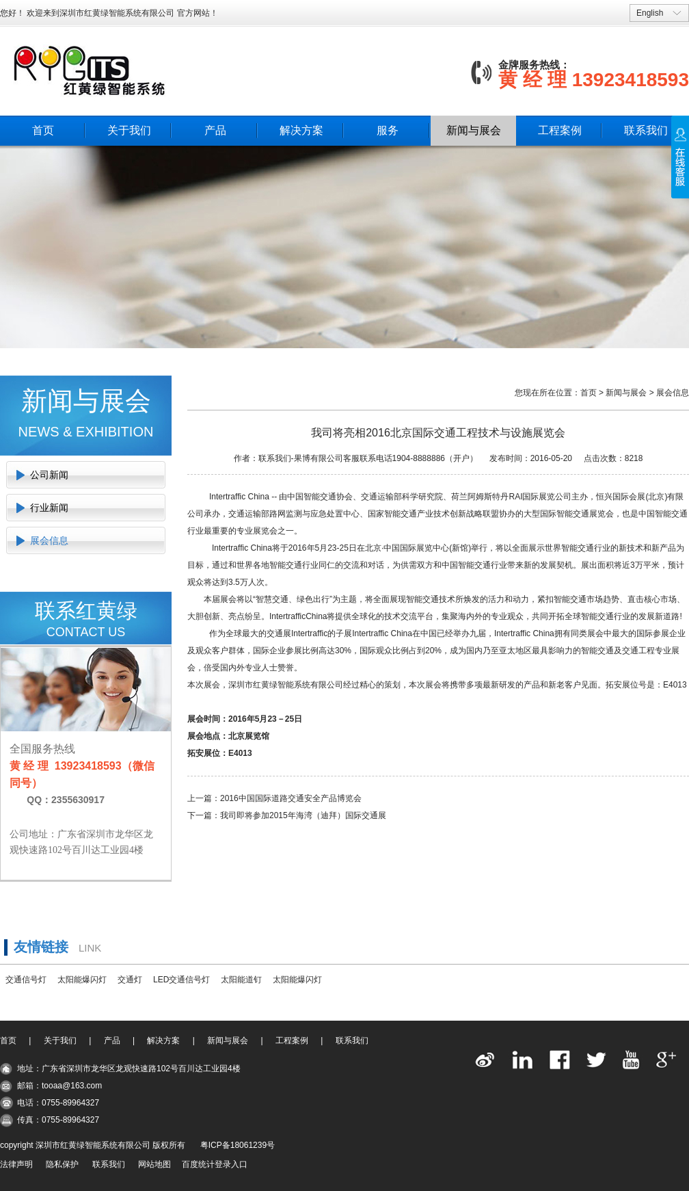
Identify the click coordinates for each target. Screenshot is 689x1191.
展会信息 (49, 540)
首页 (43, 130)
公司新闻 (49, 474)
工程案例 (560, 130)
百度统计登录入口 (214, 1164)
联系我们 (646, 130)
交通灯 (130, 979)
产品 (215, 130)
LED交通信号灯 (181, 979)
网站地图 (154, 1164)
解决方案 (301, 130)
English (649, 13)
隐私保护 (62, 1164)
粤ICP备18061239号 (237, 1145)
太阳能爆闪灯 (82, 979)
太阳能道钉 (241, 979)
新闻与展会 (473, 130)
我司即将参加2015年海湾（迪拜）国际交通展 (303, 815)
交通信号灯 (25, 979)
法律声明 (16, 1164)
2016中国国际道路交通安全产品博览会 (291, 798)
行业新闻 (49, 507)
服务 (387, 130)
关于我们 (129, 130)
